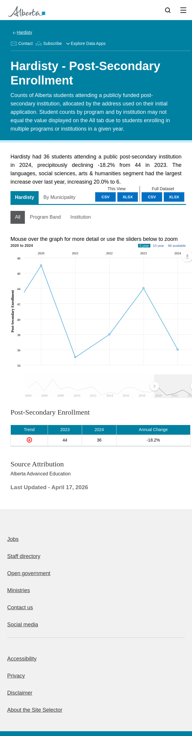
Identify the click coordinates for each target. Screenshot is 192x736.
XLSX (174, 197)
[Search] (168, 10)
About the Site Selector (34, 710)
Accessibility (22, 659)
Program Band (45, 217)
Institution (80, 217)
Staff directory (23, 556)
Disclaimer (19, 693)
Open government (28, 573)
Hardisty (24, 32)
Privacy (16, 676)
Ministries (18, 590)
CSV (152, 197)
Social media (22, 625)
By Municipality (59, 197)
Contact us (20, 607)
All (17, 217)
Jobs (13, 539)
